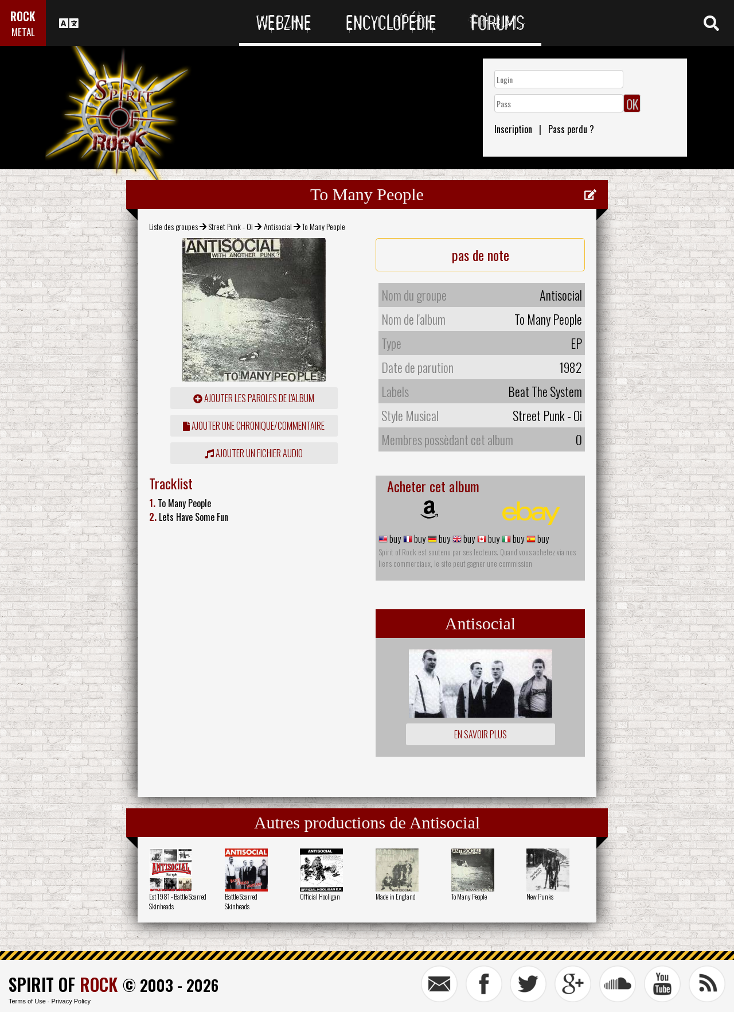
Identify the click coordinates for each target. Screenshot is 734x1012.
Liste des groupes (173, 226)
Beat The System (545, 391)
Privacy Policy (71, 1001)
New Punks (539, 896)
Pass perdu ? (571, 129)
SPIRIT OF (63, 984)
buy (394, 539)
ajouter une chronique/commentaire (254, 426)
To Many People (469, 896)
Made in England (396, 896)
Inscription (513, 129)
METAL (23, 32)
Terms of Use (27, 1001)
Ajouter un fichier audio (254, 453)
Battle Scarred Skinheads (241, 901)
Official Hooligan (320, 896)
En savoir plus (480, 734)
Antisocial (278, 226)
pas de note (480, 254)
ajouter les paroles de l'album (253, 398)
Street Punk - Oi (230, 226)
